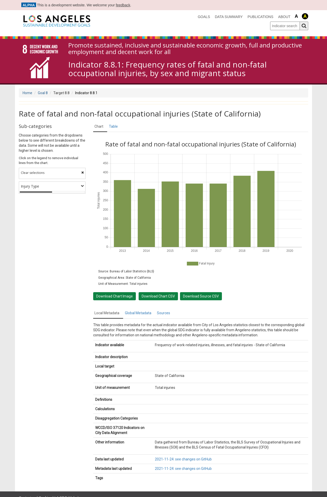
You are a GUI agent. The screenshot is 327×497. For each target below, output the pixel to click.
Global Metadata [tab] (138, 313)
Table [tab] (113, 126)
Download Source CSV (201, 296)
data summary (229, 17)
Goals (204, 17)
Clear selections (52, 173)
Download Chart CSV (158, 296)
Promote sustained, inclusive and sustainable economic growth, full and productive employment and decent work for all (185, 48)
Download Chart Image (114, 296)
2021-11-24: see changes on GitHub (183, 459)
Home (27, 93)
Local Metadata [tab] (106, 313)
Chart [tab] (98, 126)
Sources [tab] (163, 313)
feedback (123, 5)
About (284, 17)
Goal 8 (43, 93)
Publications (260, 17)
